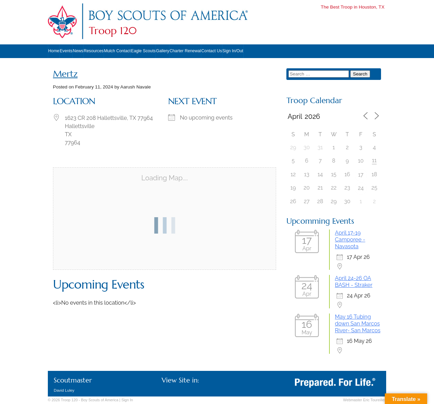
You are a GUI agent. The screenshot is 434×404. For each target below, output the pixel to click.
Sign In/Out (232, 50)
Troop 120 (113, 30)
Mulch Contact (117, 50)
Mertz (65, 74)
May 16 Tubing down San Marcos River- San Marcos (357, 324)
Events (66, 50)
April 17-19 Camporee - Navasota (350, 239)
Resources (94, 50)
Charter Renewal (185, 50)
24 (361, 188)
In (127, 400)
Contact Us (211, 50)
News (78, 50)
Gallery (162, 50)
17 (360, 174)
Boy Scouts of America (99, 400)
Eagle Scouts (143, 50)
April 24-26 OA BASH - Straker (353, 281)
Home (53, 50)
